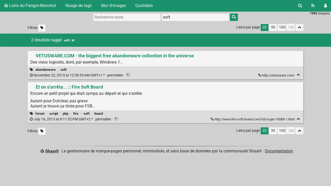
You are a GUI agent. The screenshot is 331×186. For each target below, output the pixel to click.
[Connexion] (325, 5)
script (53, 113)
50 (273, 27)
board (98, 113)
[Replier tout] (299, 27)
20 (264, 27)
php (65, 113)
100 (282, 27)
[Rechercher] (300, 5)
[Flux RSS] (313, 5)
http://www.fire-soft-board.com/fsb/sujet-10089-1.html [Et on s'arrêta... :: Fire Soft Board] (252, 119)
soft (63, 70)
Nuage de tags (78, 5)
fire (75, 113)
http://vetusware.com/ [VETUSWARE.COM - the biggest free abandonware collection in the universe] (276, 75)
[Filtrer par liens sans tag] (42, 28)
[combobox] (195, 17)
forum (39, 113)
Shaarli (51, 151)
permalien (77, 75)
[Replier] (298, 74)
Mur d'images (113, 5)
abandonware (45, 70)
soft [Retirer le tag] (69, 40)
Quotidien (144, 5)
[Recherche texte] (127, 17)
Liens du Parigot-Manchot (30, 5)
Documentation (279, 151)
